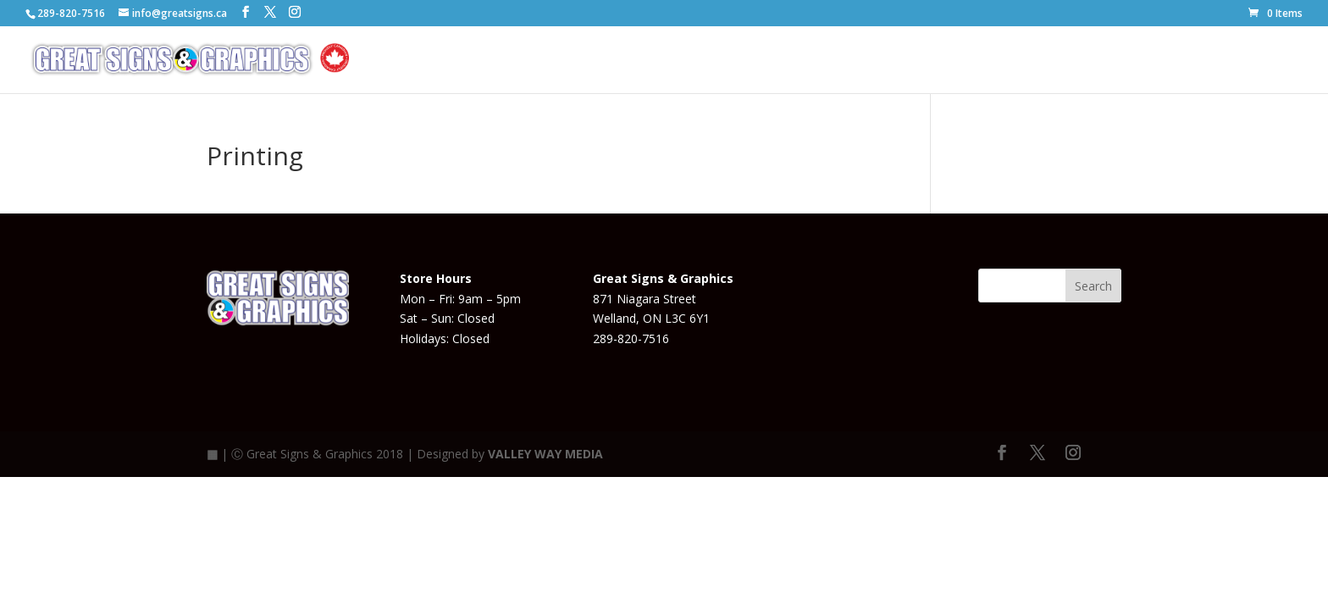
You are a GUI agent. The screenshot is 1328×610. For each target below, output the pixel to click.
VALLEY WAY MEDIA (545, 454)
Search (1093, 286)
